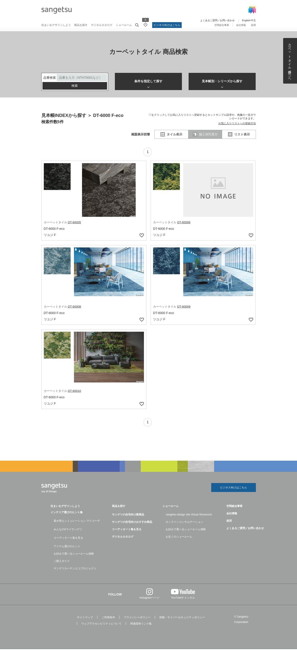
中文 (253, 20)
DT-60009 (184, 309)
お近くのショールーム (179, 539)
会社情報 (241, 25)
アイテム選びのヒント (67, 549)
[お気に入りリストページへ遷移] (145, 25)
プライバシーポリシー (137, 620)
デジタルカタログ (101, 25)
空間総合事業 (221, 25)
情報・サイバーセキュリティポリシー (182, 620)
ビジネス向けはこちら (167, 25)
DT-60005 (74, 225)
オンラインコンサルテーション (184, 524)
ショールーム (124, 25)
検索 (75, 89)
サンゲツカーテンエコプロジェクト (75, 571)
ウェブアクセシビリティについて (101, 626)
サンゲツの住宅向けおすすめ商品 (132, 524)
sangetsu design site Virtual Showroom (189, 517)
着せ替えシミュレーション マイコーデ (77, 523)
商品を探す (81, 25)
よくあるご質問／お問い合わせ (217, 20)
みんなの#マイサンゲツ (68, 532)
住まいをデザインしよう (56, 25)
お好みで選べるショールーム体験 (74, 556)
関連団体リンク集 (141, 626)
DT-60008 (74, 309)
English (246, 20)
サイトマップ (85, 620)
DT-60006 (184, 225)
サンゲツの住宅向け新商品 (128, 517)
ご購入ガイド (62, 563)
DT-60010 (74, 393)
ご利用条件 (108, 620)
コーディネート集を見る (68, 540)
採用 (253, 25)
